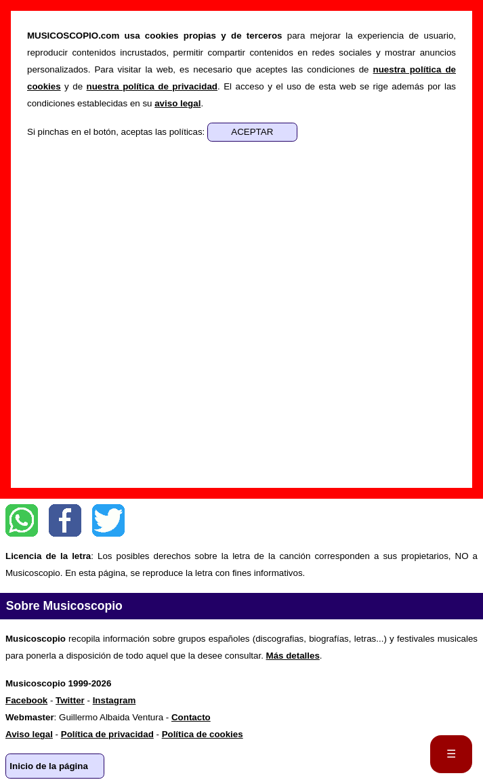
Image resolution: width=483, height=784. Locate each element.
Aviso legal (29, 734)
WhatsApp (21, 520)
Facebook (65, 520)
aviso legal (177, 103)
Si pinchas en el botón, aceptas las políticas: (117, 132)
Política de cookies (202, 734)
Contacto (191, 717)
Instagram (114, 700)
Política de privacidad (107, 734)
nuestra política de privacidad (152, 86)
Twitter (108, 520)
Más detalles (293, 656)
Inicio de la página (48, 766)
